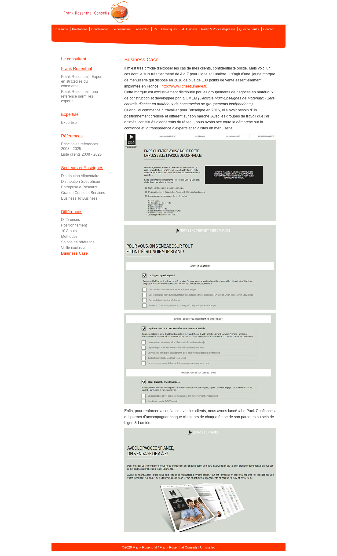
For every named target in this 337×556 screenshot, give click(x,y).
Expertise (69, 122)
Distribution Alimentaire (80, 176)
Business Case (74, 253)
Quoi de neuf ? (249, 29)
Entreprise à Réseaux (79, 187)
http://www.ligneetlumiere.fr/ (184, 86)
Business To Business (79, 198)
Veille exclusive (74, 248)
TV (155, 29)
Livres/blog (142, 29)
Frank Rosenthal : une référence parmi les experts (79, 96)
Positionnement (74, 225)
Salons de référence (78, 242)
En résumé (60, 29)
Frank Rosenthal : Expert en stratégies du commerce (82, 81)
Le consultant (122, 29)
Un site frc (207, 547)
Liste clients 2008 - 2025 (81, 154)
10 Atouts (69, 231)
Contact (268, 29)
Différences (70, 220)
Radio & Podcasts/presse (218, 29)
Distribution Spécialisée (80, 181)
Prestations (79, 29)
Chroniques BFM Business (179, 29)
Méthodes (69, 236)
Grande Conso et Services (83, 193)
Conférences (100, 29)
